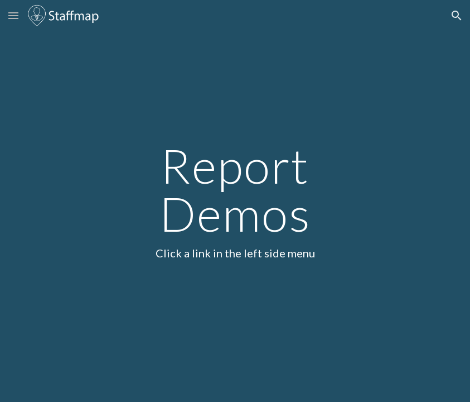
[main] (235, 201)
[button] (13, 15)
